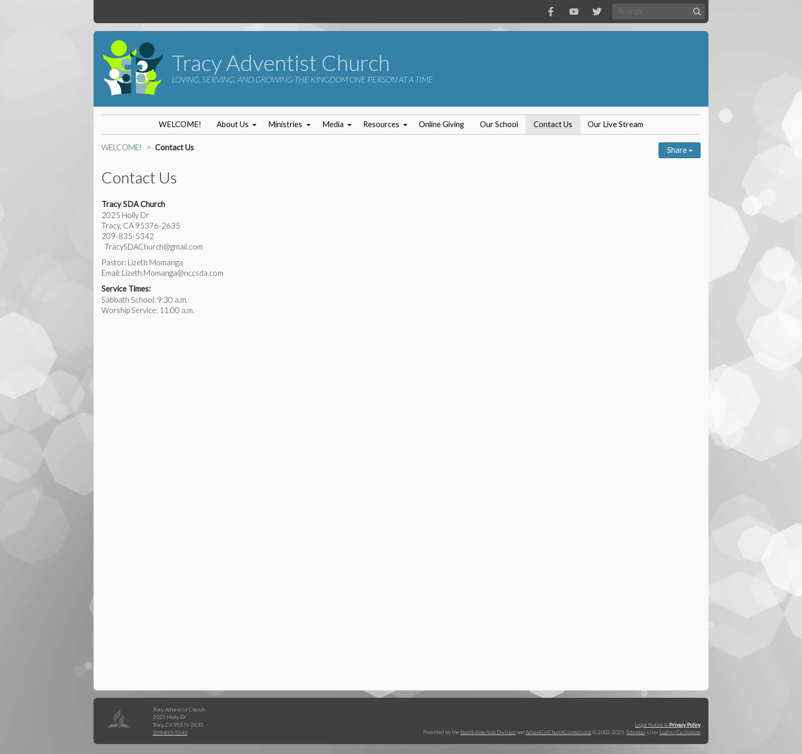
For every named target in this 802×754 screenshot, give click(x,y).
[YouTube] (573, 11)
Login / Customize (680, 732)
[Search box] (658, 11)
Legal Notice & (668, 724)
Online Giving (441, 124)
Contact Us (552, 124)
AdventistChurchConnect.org (558, 732)
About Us (233, 124)
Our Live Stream (615, 124)
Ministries (285, 124)
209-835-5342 (170, 732)
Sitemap (635, 732)
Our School (499, 124)
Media (333, 124)
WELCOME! (180, 124)
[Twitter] (597, 11)
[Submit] (697, 11)
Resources (381, 124)
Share (680, 150)
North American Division (488, 732)
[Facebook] (550, 11)
